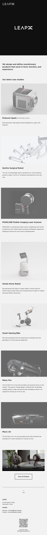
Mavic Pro (7, 380)
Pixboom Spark (16, 118)
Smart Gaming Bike (11, 333)
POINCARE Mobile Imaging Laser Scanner (22, 222)
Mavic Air (6, 432)
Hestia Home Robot (11, 284)
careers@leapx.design (14, 512)
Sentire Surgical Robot (13, 168)
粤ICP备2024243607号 (23, 531)
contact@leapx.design (15, 510)
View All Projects (23, 476)
